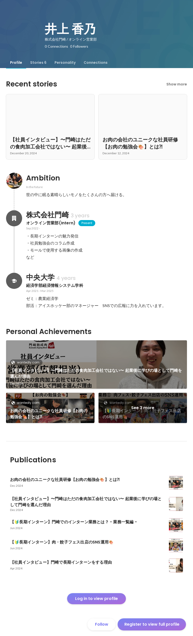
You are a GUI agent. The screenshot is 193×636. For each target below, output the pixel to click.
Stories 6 (38, 62)
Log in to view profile (96, 598)
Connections (96, 62)
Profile (16, 62)
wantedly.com (26, 362)
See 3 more (142, 408)
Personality (65, 62)
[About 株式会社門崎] (14, 218)
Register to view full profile (151, 624)
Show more (176, 84)
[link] (96, 364)
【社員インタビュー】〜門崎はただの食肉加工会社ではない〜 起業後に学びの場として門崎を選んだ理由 (96, 373)
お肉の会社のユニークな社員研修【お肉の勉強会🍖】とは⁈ (48, 414)
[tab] (16, 62)
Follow (101, 624)
